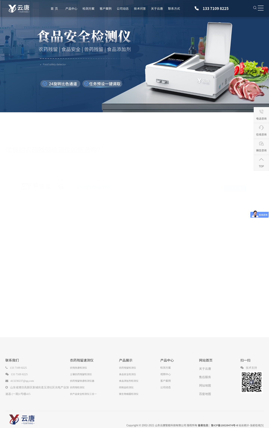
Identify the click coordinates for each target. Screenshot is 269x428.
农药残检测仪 (77, 387)
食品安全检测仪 (127, 374)
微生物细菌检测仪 (128, 394)
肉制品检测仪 (126, 387)
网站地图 (205, 385)
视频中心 (165, 374)
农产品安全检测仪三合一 (83, 394)
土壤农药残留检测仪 (81, 374)
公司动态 (123, 8)
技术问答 (140, 8)
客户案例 (106, 8)
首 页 (54, 8)
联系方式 (174, 8)
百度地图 (205, 394)
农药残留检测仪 (127, 367)
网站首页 (206, 360)
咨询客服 (235, 187)
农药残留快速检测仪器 (82, 381)
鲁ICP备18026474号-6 (224, 425)
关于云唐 (157, 8)
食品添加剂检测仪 (128, 381)
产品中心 (71, 8)
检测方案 (89, 8)
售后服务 (205, 377)
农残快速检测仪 (78, 367)
